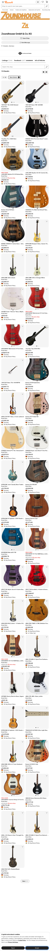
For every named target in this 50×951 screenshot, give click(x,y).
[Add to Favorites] (22, 82)
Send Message (25, 42)
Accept (37, 948)
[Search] (47, 6)
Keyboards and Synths (34, 9)
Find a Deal (5, 9)
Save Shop (25, 38)
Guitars (12, 9)
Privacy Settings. (13, 942)
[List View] (46, 72)
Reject (13, 948)
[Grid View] (43, 72)
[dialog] (25, 941)
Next (25, 881)
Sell (38, 2)
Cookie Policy (22, 940)
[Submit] (47, 67)
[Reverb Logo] (9, 2)
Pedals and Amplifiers (21, 9)
